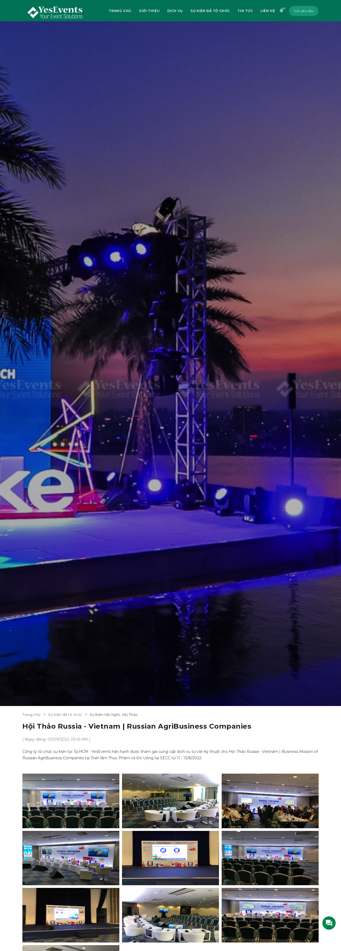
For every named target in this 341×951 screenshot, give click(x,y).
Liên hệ (267, 11)
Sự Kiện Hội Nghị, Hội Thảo (114, 714)
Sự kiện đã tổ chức (209, 11)
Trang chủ (119, 11)
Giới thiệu (148, 11)
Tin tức (244, 11)
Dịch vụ (174, 11)
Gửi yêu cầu (304, 11)
